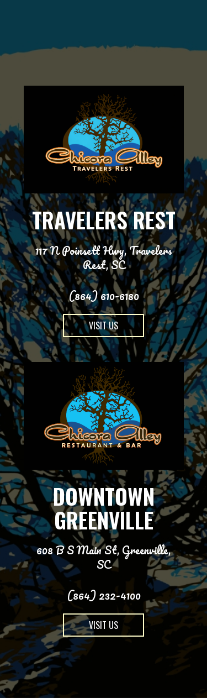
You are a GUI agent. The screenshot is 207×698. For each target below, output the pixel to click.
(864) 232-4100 (104, 595)
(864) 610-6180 (103, 296)
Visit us (90, 328)
